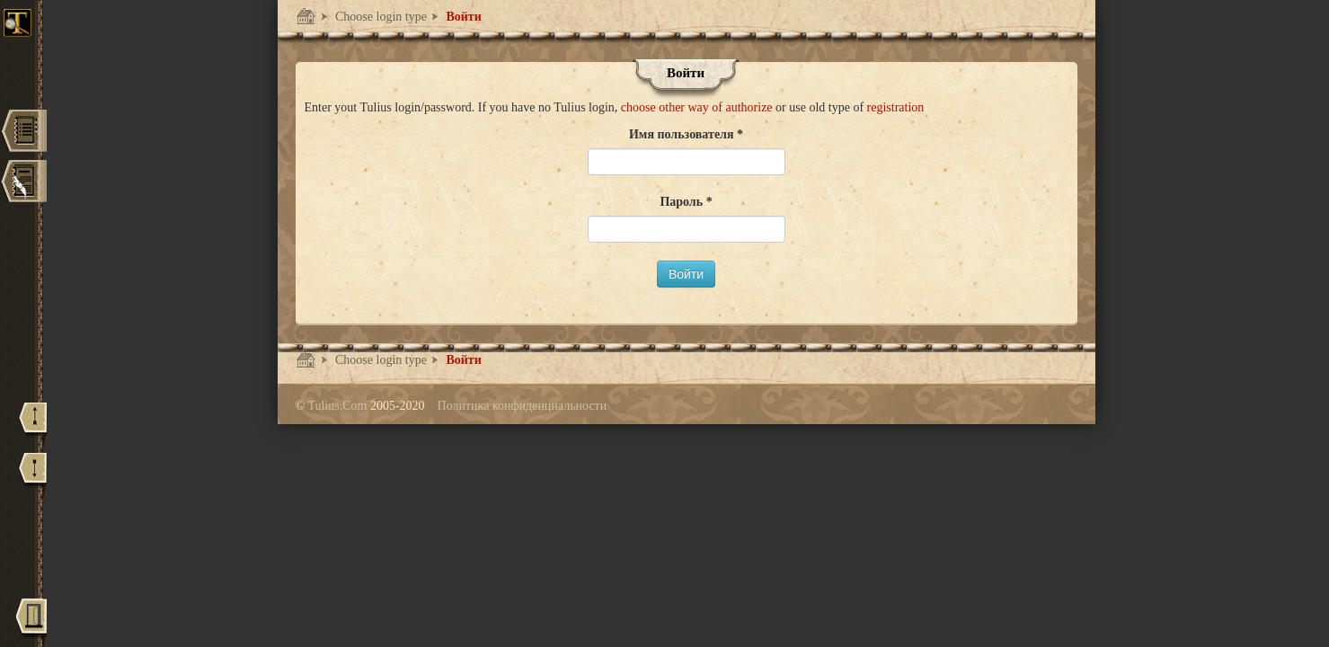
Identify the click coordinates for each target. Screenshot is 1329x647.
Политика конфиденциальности (522, 405)
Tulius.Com (338, 405)
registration (896, 107)
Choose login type (379, 16)
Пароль (682, 201)
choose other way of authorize (698, 107)
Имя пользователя (683, 134)
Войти (462, 16)
